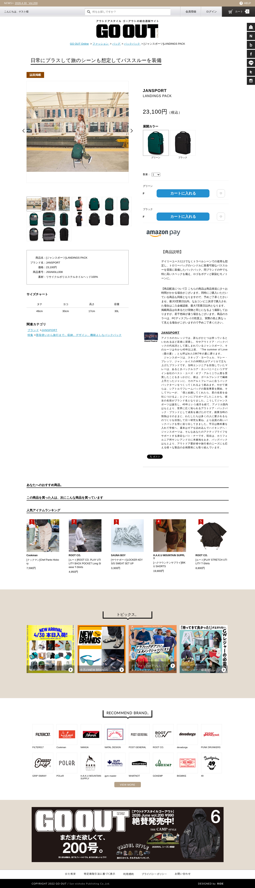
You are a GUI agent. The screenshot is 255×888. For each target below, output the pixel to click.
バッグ (116, 43)
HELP (247, 3)
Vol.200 (26, 3)
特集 (30, 335)
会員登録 (191, 11)
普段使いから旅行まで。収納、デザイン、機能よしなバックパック (79, 335)
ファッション (100, 43)
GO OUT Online (79, 43)
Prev (23, 131)
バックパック (132, 43)
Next (132, 131)
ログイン (211, 11)
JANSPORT (170, 332)
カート (242, 11)
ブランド (33, 330)
